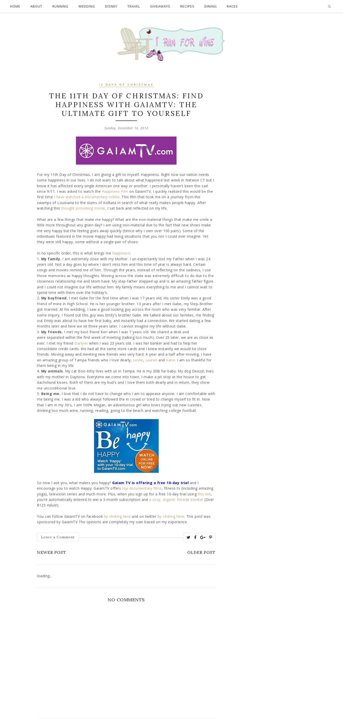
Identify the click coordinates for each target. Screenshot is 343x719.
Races (232, 6)
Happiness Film (115, 191)
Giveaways (160, 6)
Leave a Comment (58, 537)
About (36, 6)
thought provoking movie (83, 208)
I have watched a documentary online (87, 196)
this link (204, 494)
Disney (111, 6)
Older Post (201, 552)
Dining (210, 6)
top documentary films (142, 488)
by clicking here (117, 516)
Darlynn (81, 343)
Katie (170, 360)
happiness (121, 253)
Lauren (151, 360)
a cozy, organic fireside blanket (176, 499)
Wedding (86, 6)
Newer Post (51, 552)
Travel (133, 6)
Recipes (187, 6)
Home (15, 6)
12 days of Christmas (126, 85)
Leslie (138, 360)
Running (60, 6)
